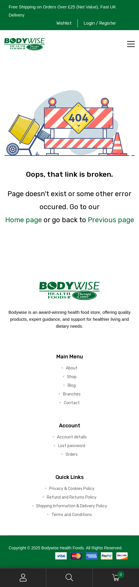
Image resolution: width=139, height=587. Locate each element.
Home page (23, 220)
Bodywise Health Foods (62, 548)
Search (69, 577)
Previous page (111, 220)
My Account (23, 577)
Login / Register (100, 23)
